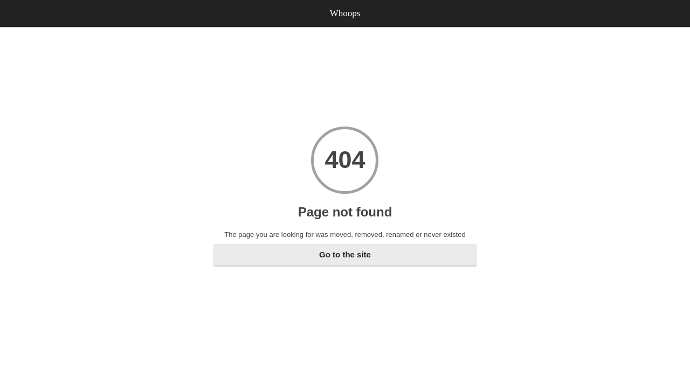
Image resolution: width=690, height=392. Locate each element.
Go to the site (345, 254)
